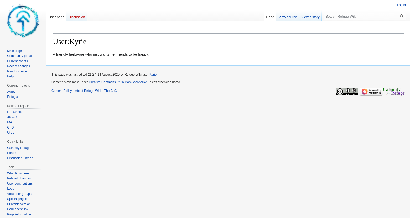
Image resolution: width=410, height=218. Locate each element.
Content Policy (61, 91)
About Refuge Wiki (88, 91)
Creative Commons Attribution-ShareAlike (118, 82)
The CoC (110, 91)
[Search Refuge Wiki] (365, 16)
